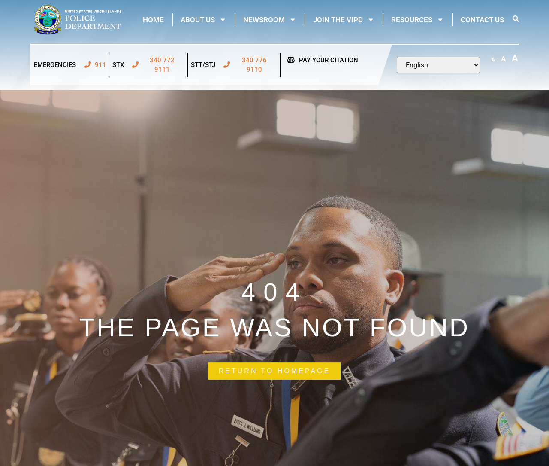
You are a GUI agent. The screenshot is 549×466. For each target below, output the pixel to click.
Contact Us (482, 19)
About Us (203, 19)
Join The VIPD (343, 19)
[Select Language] (438, 65)
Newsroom (269, 19)
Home (153, 19)
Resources (417, 19)
